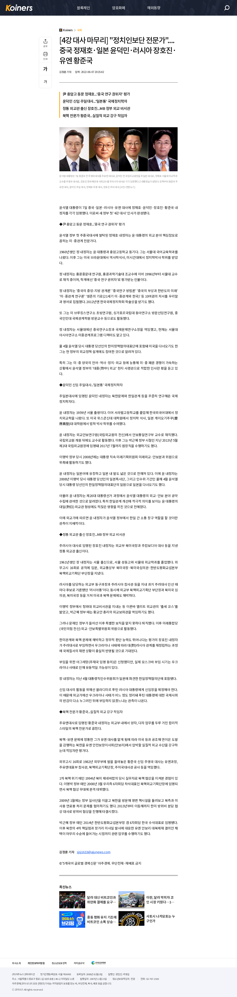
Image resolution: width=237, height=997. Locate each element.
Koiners (19, 7)
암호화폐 (118, 7)
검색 (227, 8)
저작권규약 (79, 963)
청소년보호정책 (59, 963)
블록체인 (83, 7)
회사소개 (16, 963)
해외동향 (153, 7)
